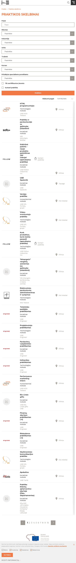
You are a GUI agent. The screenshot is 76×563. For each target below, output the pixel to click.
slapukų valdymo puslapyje (57, 546)
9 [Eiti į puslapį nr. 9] (45, 523)
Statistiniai (24, 550)
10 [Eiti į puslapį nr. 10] (48, 523)
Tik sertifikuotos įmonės (38, 83)
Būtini (5, 550)
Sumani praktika (38, 88)
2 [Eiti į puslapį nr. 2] (29, 523)
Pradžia (4, 9)
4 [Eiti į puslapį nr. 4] (34, 523)
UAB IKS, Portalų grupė (23, 206)
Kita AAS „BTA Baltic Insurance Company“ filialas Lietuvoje (24, 508)
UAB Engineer (23, 320)
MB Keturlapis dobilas (24, 138)
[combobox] (38, 33)
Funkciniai (14, 550)
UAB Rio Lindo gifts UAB (24, 406)
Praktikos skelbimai (15, 9)
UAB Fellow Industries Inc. (24, 171)
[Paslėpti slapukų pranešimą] (73, 544)
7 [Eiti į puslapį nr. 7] (40, 523)
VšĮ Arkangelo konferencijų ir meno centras (25, 281)
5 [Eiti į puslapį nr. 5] (36, 523)
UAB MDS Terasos (23, 114)
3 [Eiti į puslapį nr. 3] (31, 523)
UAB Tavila (24, 480)
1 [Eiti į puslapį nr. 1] (27, 523)
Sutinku (7, 555)
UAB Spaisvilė (23, 189)
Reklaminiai (35, 550)
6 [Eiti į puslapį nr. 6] (38, 523)
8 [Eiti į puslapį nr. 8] (42, 523)
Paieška (38, 93)
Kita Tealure (24, 303)
